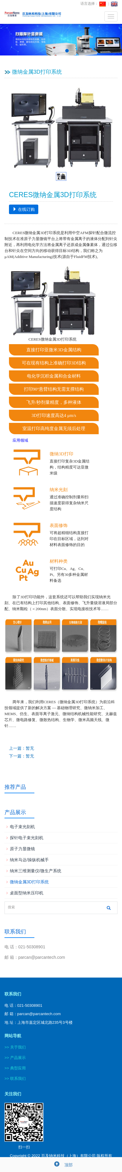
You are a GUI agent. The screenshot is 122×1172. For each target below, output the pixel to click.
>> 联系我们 (15, 1078)
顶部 (61, 1164)
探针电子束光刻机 (26, 837)
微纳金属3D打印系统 (29, 881)
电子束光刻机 (22, 826)
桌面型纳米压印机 (26, 892)
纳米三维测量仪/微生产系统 (35, 870)
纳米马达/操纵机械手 (29, 859)
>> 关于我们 (15, 1047)
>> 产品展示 (15, 1057)
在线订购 (24, 209)
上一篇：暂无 (21, 748)
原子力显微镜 (22, 848)
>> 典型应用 (15, 1068)
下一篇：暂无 (21, 756)
